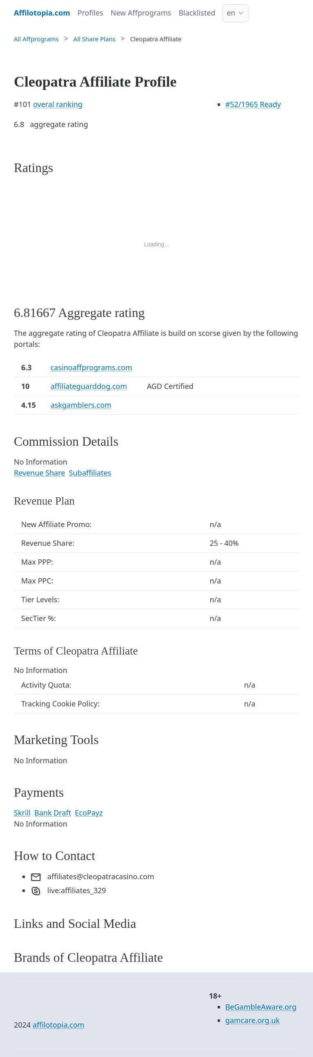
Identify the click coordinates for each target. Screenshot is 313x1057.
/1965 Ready (253, 104)
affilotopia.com (58, 1025)
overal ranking (57, 104)
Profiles (90, 13)
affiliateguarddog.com (89, 386)
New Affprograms (140, 13)
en (231, 13)
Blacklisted (197, 13)
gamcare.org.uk (252, 1020)
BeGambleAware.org (261, 1007)
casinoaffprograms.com (91, 367)
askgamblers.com (81, 405)
